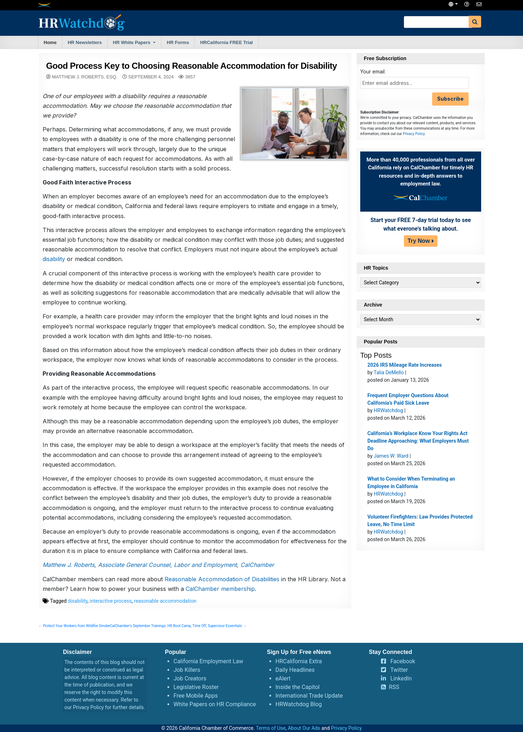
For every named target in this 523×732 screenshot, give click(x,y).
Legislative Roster (196, 687)
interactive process (111, 601)
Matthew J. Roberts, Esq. (84, 76)
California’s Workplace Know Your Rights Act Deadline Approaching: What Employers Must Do (418, 440)
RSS (394, 687)
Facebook (402, 661)
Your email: (373, 71)
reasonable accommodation (165, 601)
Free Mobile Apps (195, 695)
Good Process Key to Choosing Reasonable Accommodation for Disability (191, 66)
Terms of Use (270, 728)
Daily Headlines (295, 669)
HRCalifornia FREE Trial (226, 42)
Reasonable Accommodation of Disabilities (222, 579)
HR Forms (178, 42)
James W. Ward (391, 456)
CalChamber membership (220, 588)
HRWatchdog (388, 410)
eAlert (282, 678)
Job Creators (189, 678)
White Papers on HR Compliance (214, 704)
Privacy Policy (414, 134)
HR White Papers (132, 42)
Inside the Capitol (297, 687)
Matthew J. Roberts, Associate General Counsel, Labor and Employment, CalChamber (158, 564)
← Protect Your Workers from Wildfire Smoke (74, 626)
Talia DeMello (389, 372)
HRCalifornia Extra (298, 661)
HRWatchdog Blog (298, 704)
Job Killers (186, 669)
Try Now (418, 241)
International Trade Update (309, 695)
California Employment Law (208, 661)
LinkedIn (401, 678)
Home (50, 42)
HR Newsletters (85, 42)
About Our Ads (304, 728)
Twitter (399, 669)
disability (54, 259)
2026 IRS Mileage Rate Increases (404, 365)
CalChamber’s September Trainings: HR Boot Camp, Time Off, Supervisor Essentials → (178, 626)
